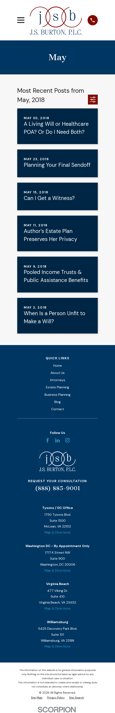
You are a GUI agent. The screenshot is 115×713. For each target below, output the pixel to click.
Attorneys (57, 380)
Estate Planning (57, 387)
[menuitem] (36, 697)
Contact (57, 409)
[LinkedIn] (57, 440)
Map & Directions (57, 532)
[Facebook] (47, 440)
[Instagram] (67, 440)
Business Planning (57, 394)
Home (57, 365)
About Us (57, 373)
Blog (57, 402)
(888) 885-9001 (57, 488)
